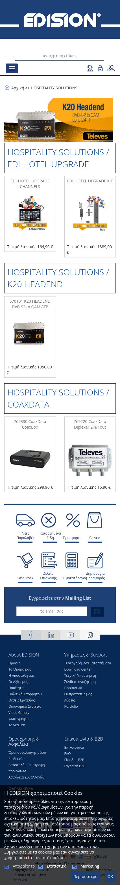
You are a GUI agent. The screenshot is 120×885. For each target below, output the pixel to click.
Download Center (78, 669)
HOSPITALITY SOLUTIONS (54, 87)
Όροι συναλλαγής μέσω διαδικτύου (27, 755)
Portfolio (71, 706)
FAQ (67, 753)
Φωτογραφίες (19, 718)
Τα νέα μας (16, 725)
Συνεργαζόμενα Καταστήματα (87, 663)
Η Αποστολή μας (21, 675)
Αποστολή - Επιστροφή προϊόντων (26, 767)
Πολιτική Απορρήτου (25, 694)
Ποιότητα (15, 687)
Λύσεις (69, 700)
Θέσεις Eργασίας (21, 700)
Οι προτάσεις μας (78, 694)
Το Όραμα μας (19, 669)
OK (110, 876)
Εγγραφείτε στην (60, 598)
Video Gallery (18, 712)
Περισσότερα (85, 876)
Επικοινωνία (74, 747)
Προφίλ (14, 663)
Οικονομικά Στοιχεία (24, 706)
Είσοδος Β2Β (74, 759)
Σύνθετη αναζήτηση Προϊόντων (80, 684)
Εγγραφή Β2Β (75, 766)
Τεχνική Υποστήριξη (80, 675)
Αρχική (17, 87)
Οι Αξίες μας (18, 681)
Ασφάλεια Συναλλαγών (26, 777)
